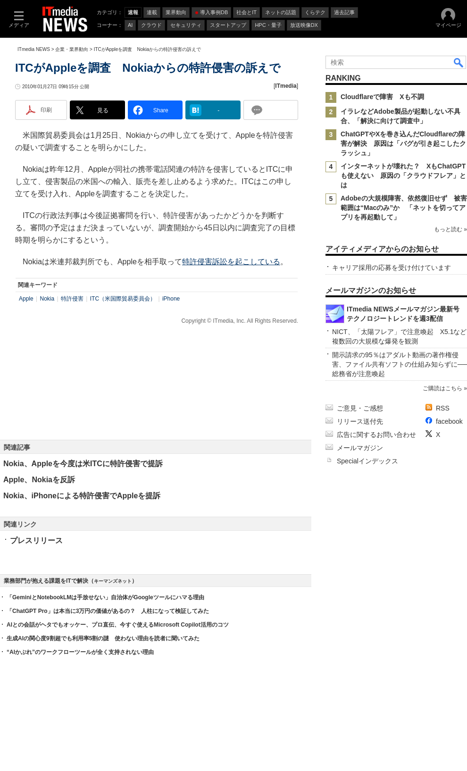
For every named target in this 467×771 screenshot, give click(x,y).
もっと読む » (450, 229)
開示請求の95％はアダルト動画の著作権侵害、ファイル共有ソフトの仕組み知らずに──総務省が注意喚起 (399, 364)
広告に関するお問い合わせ (376, 434)
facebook (449, 421)
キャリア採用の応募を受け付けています (391, 267)
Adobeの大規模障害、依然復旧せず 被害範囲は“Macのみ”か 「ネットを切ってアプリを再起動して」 (404, 207)
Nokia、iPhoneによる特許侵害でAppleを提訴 (81, 496)
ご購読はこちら (442, 388)
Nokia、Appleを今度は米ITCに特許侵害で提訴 (83, 464)
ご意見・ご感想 (360, 408)
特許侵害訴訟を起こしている (231, 262)
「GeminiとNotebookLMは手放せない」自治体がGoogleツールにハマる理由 (105, 597)
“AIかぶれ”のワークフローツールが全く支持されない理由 (80, 652)
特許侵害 (72, 298)
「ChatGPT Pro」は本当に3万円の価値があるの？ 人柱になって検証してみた (108, 611)
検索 (459, 62)
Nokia (47, 298)
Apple (26, 298)
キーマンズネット (113, 581)
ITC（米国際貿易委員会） (123, 298)
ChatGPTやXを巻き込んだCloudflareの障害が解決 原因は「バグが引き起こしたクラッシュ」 (403, 143)
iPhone (171, 298)
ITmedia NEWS (33, 49)
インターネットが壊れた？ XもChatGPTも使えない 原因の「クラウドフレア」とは (403, 175)
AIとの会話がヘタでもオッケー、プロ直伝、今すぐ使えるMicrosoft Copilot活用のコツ (118, 624)
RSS (443, 408)
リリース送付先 (360, 421)
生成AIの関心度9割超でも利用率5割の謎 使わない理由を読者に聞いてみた (103, 638)
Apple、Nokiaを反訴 (39, 480)
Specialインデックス (367, 461)
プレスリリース (36, 540)
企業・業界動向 (71, 49)
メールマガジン (360, 448)
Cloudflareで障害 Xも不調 (382, 97)
